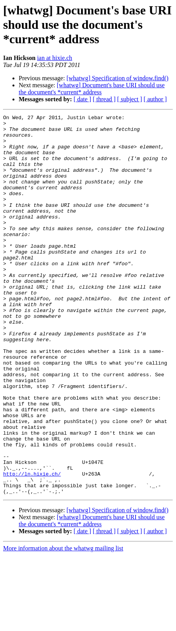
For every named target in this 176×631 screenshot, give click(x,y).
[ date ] (82, 99)
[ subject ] (129, 99)
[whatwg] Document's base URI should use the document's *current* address (92, 88)
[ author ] (155, 99)
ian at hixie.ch (54, 58)
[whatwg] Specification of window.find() (118, 78)
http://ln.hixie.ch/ (32, 546)
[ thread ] (104, 99)
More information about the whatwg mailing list (63, 624)
